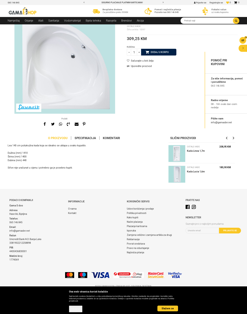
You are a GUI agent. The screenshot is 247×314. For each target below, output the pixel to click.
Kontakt (72, 237)
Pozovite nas (161, 12)
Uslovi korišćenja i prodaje (140, 233)
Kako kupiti (132, 242)
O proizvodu (58, 162)
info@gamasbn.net (221, 122)
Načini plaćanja (135, 246)
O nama (72, 233)
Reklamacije (133, 263)
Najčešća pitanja (135, 276)
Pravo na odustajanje (138, 272)
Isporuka (131, 255)
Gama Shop (13, 27)
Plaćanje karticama (137, 250)
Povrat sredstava (136, 268)
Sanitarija (38, 27)
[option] (123, 2)
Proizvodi (26, 27)
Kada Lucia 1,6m (196, 196)
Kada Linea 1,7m (196, 175)
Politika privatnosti (136, 237)
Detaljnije (75, 309)
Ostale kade (59, 27)
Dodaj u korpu (160, 76)
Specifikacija (85, 162)
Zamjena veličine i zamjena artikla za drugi (149, 259)
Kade (48, 27)
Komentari (111, 162)
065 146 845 (173, 12)
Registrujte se (216, 2)
